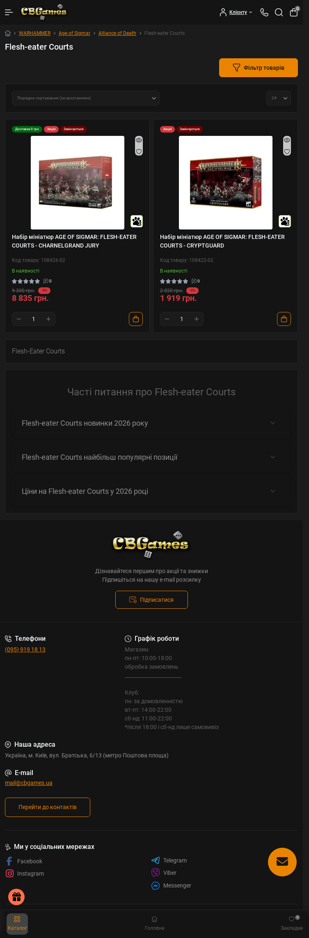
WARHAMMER (34, 33)
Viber (163, 872)
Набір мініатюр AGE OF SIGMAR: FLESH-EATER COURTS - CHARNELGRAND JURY (74, 241)
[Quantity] (33, 319)
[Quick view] (139, 140)
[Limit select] (278, 98)
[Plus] (48, 319)
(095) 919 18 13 (25, 649)
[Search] (279, 12)
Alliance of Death (117, 33)
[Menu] (9, 12)
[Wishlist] (139, 151)
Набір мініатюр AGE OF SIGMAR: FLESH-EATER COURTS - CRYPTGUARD (222, 241)
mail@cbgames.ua (29, 783)
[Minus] (18, 319)
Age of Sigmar (74, 33)
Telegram (169, 860)
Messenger (171, 885)
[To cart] (136, 319)
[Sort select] (86, 98)
